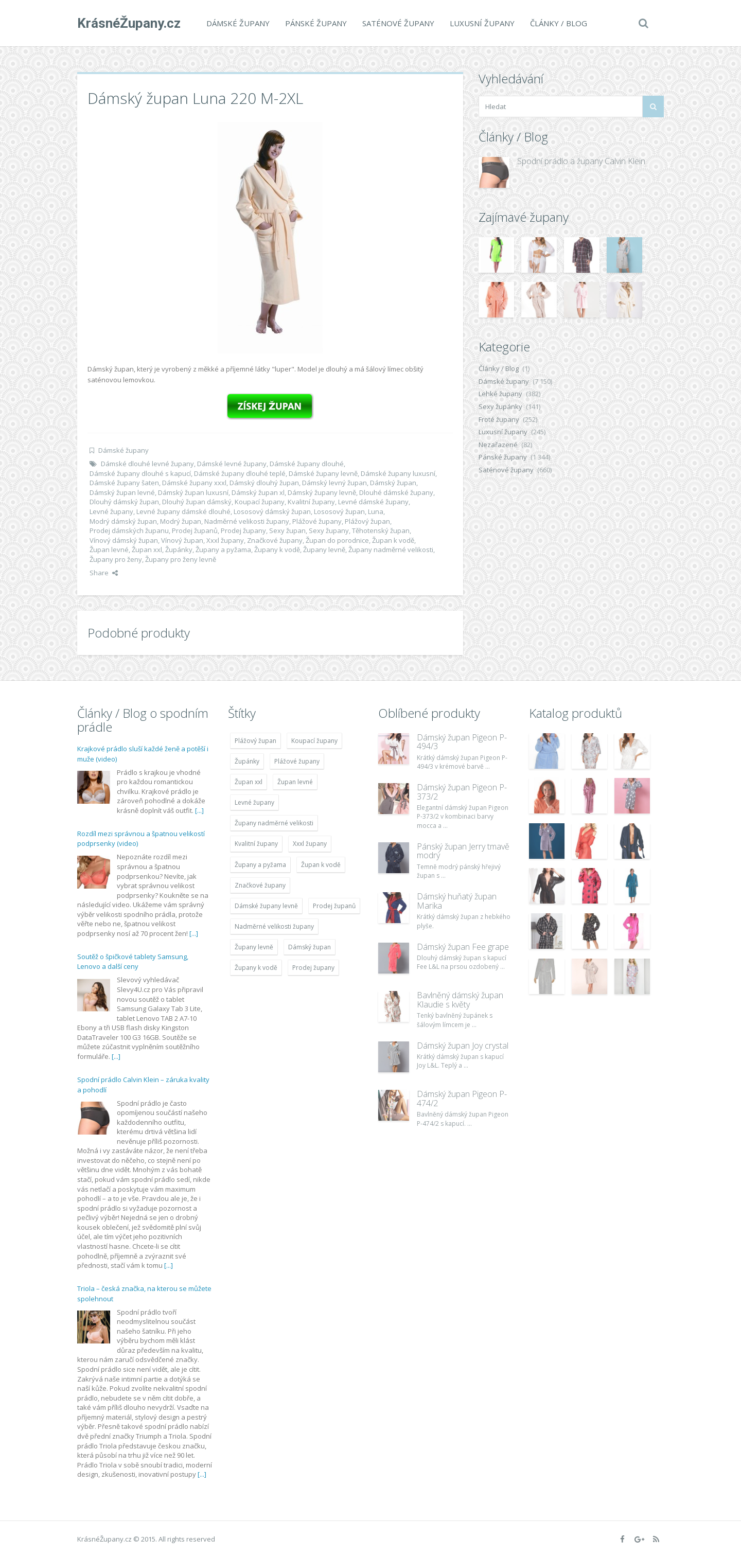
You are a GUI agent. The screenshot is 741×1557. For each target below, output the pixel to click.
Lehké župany (500, 393)
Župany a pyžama (223, 549)
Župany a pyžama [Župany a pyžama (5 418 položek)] (260, 864)
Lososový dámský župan (272, 511)
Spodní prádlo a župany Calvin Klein (581, 161)
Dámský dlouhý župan (264, 482)
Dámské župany (238, 23)
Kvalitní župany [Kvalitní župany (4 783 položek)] (256, 843)
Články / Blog (558, 23)
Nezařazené (498, 444)
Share (104, 572)
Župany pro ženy (116, 559)
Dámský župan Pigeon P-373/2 (462, 792)
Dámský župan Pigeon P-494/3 (462, 742)
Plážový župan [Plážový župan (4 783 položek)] (255, 740)
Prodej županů (195, 530)
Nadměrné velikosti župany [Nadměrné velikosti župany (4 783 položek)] (274, 926)
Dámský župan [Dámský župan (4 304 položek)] (309, 947)
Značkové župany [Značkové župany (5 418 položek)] (260, 885)
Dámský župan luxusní (193, 492)
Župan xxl (147, 549)
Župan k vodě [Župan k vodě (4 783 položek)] (321, 864)
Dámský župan (393, 482)
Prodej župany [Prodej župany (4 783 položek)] (313, 967)
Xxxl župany (225, 540)
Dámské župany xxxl (194, 482)
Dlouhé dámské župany (396, 492)
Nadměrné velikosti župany (246, 521)
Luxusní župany (482, 23)
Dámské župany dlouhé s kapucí (140, 473)
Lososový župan (339, 511)
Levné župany (111, 511)
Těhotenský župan (381, 530)
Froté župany (499, 419)
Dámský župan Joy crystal (462, 1045)
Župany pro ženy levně (180, 559)
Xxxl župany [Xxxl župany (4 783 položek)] (310, 843)
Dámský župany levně (322, 492)
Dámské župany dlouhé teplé (240, 473)
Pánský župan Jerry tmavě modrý (463, 851)
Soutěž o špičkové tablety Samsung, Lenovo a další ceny (132, 961)
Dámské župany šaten (124, 482)
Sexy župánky (500, 406)
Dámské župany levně (323, 473)
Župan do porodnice (337, 540)
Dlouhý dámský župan (124, 501)
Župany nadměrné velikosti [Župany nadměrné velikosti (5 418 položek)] (274, 823)
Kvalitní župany (311, 501)
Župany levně (324, 549)
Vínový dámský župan (124, 540)
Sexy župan (287, 530)
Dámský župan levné (122, 492)
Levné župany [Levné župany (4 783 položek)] (254, 802)
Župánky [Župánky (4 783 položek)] (247, 761)
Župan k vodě (393, 540)
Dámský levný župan (334, 482)
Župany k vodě (277, 549)
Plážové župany (317, 521)
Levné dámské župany (373, 501)
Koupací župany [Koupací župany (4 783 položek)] (314, 740)
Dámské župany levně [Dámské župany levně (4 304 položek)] (266, 905)
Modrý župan (180, 521)
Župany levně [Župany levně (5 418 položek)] (254, 947)
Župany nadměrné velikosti (390, 549)
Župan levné (109, 549)
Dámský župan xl (258, 492)
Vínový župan (182, 540)
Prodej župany (243, 530)
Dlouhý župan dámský (197, 501)
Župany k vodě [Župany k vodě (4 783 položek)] (256, 967)
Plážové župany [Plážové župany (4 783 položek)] (297, 761)
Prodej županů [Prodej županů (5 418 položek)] (334, 905)
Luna (375, 511)
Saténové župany (398, 23)
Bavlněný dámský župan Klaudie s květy (460, 999)
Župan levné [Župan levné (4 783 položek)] (295, 781)
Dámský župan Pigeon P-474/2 (462, 1098)
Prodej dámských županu (129, 530)
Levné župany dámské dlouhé (183, 511)
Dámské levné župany (232, 463)
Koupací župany (260, 501)
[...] (199, 810)
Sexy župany (329, 530)
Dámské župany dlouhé (307, 463)
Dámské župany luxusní (398, 473)
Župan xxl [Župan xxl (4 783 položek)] (248, 781)
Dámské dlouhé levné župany (147, 463)
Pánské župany (316, 23)
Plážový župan (367, 521)
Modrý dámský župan (123, 521)
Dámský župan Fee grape (463, 946)
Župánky (178, 549)
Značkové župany (275, 540)
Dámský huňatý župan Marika (457, 901)
